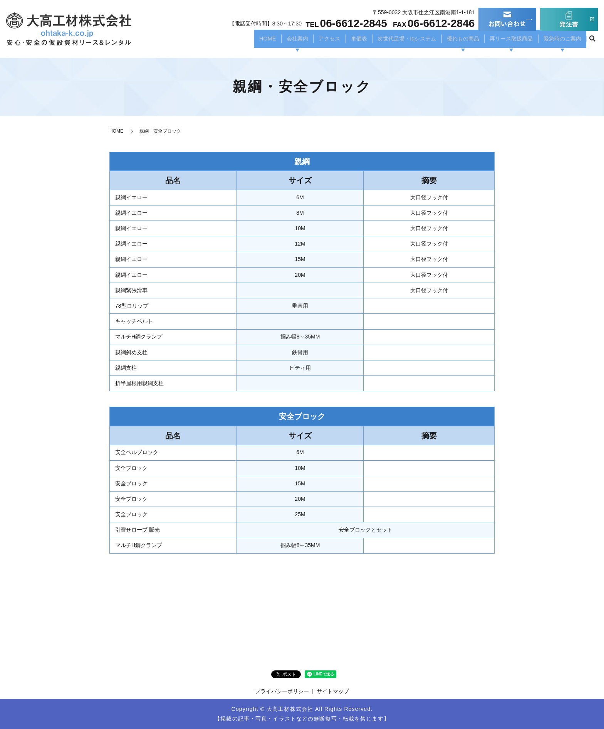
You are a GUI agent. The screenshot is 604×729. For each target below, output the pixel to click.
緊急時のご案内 (560, 40)
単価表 (336, 40)
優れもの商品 (450, 40)
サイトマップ (333, 691)
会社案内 (270, 40)
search (592, 41)
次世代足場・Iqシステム (389, 40)
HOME (239, 40)
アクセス (304, 40)
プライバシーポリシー (282, 691)
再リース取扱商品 (503, 40)
